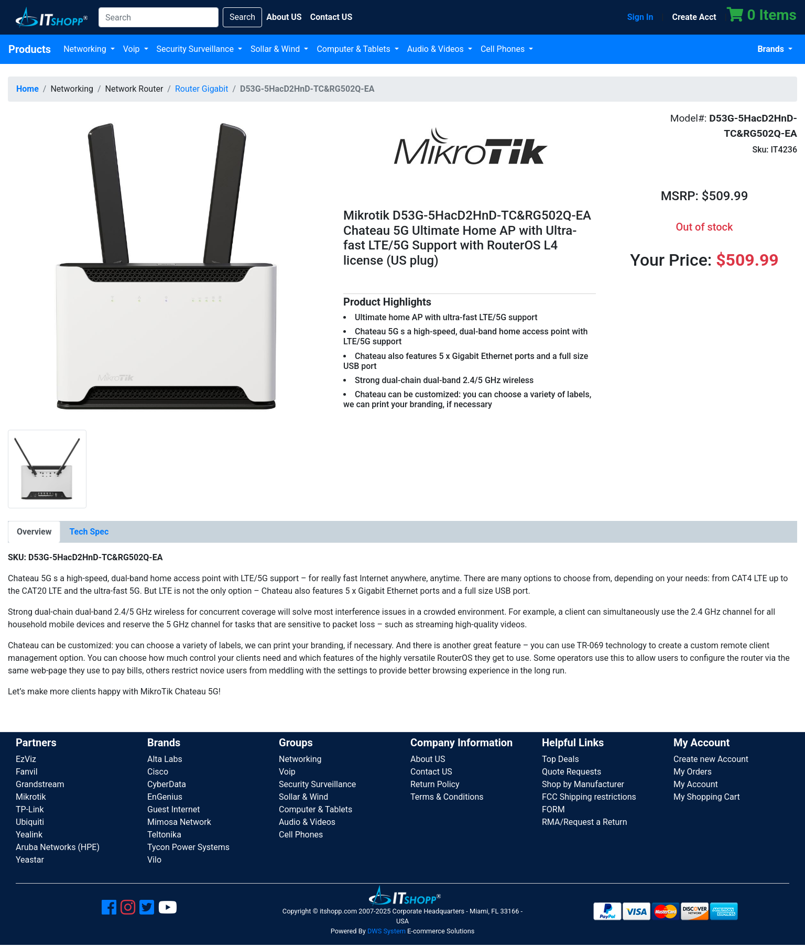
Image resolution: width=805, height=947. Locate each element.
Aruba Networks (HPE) (58, 847)
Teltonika (164, 835)
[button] (168, 269)
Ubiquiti (30, 822)
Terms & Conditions (447, 797)
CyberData (166, 784)
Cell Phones (504, 49)
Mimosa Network (179, 822)
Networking (85, 49)
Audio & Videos (436, 49)
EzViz (26, 759)
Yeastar (30, 860)
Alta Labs (164, 759)
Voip (132, 49)
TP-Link (30, 809)
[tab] (34, 532)
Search (242, 17)
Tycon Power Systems (188, 847)
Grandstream (40, 784)
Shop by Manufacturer (583, 784)
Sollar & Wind (276, 49)
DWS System (386, 931)
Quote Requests (571, 772)
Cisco (157, 772)
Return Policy (434, 784)
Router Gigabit (202, 89)
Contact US (431, 772)
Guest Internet (173, 809)
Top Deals (560, 759)
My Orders (692, 772)
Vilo (154, 860)
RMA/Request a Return (584, 822)
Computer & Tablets (354, 49)
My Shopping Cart (706, 797)
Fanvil (27, 772)
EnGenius (164, 797)
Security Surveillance (196, 49)
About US (427, 759)
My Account (695, 784)
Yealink (29, 835)
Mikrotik (31, 797)
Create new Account (710, 759)
